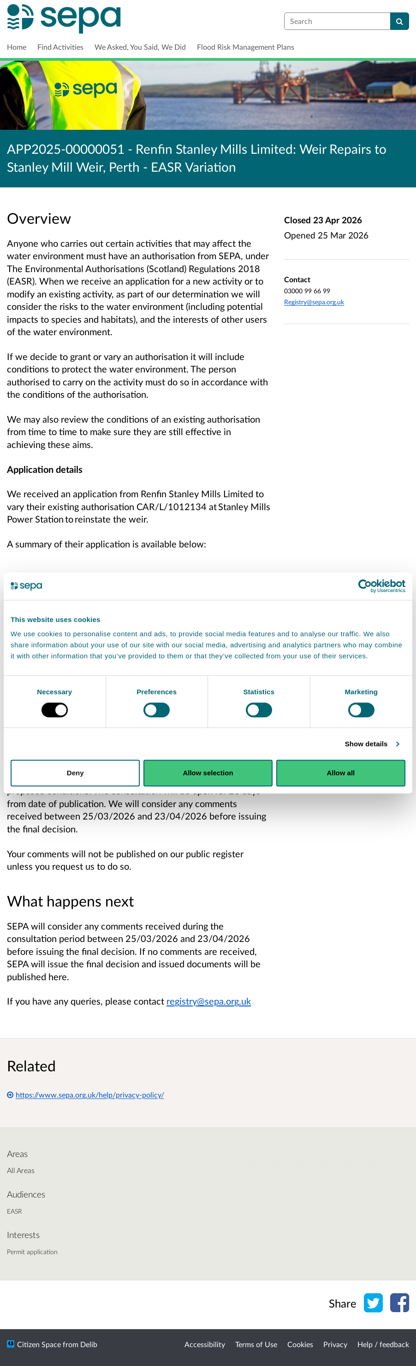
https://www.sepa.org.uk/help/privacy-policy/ (85, 1094)
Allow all (341, 773)
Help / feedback (383, 1344)
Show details (366, 744)
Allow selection (208, 773)
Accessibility (204, 1344)
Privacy (335, 1344)
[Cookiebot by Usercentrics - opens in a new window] (365, 586)
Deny (75, 773)
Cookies (300, 1344)
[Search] (399, 21)
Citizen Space (39, 1344)
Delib (88, 1344)
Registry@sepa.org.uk (314, 302)
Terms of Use (256, 1344)
